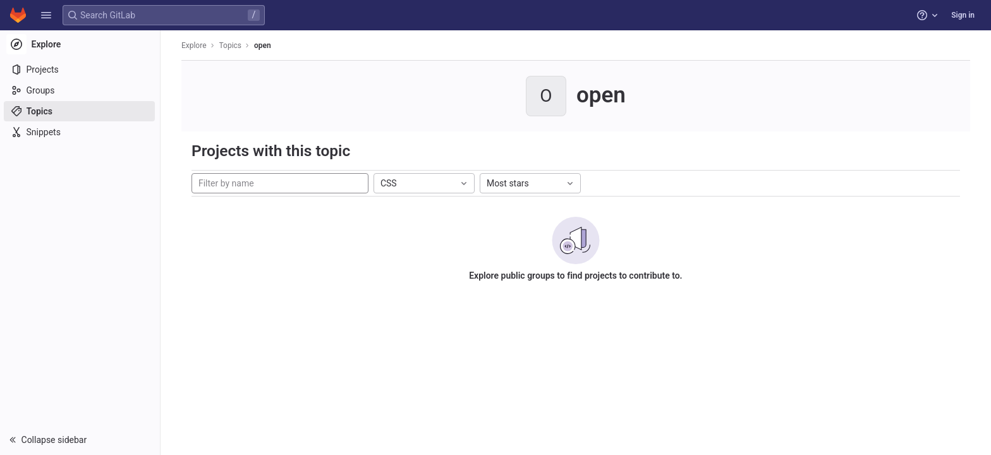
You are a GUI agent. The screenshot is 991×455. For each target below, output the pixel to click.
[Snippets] (80, 132)
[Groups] (80, 90)
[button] (46, 15)
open (263, 45)
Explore (194, 45)
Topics (231, 45)
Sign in (963, 15)
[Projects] (80, 69)
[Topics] (80, 111)
